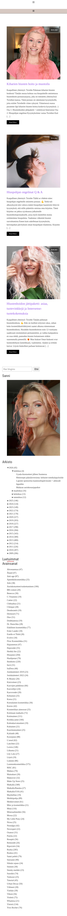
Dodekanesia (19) (14, 620)
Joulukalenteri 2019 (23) (17, 672)
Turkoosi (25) (13, 877)
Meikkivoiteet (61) (15, 801)
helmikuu (20, 494)
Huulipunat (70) (14, 658)
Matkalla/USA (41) (15, 791)
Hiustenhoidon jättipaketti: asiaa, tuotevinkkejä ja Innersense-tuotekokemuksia (27, 308)
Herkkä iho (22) (14, 651)
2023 (13, 507)
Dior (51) (11, 617)
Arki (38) (11, 583)
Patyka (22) (12, 836)
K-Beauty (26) (13, 679)
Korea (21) (11, 699)
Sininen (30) (12, 866)
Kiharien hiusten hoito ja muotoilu (28, 84)
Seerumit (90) (13, 860)
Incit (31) (11, 665)
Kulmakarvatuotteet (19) (17, 723)
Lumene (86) (12, 761)
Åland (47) (11, 573)
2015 (13, 533)
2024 (13, 504)
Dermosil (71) (13, 614)
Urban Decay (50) (15, 883)
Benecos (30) (12, 593)
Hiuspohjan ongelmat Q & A (25, 192)
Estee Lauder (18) (14, 631)
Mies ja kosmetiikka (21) (18, 805)
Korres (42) (12, 706)
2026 (13, 468)
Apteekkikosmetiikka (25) (18, 579)
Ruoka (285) (12, 849)
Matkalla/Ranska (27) (16, 788)
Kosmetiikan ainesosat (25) (18, 709)
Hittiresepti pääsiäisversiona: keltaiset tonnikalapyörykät (39, 477)
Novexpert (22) (13, 829)
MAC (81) (11, 767)
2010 (13, 550)
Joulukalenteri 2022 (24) (17, 675)
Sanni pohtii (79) (14, 856)
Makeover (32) (13, 778)
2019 (13, 520)
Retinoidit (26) (13, 843)
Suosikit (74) (12, 873)
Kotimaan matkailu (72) (17, 713)
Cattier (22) (12, 600)
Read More (13, 122)
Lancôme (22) (13, 743)
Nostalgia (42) (13, 825)
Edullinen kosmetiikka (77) (18, 627)
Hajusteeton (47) (14, 644)
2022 (13, 510)
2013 (13, 540)
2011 (13, 547)
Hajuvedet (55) (13, 648)
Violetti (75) (12, 897)
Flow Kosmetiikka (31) (17, 641)
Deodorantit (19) (14, 610)
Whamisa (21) (13, 901)
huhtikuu (19, 471)
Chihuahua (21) (13, 603)
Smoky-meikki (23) (15, 870)
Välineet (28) (12, 887)
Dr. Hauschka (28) (15, 624)
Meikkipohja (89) (14, 798)
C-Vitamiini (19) (14, 597)
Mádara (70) (12, 771)
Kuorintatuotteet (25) (16, 730)
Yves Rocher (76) (14, 907)
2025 (13, 500)
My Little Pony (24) (15, 819)
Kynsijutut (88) (13, 737)
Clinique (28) (12, 607)
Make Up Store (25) (15, 781)
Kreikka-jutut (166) (15, 719)
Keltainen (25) (13, 696)
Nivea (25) (11, 822)
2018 (13, 524)
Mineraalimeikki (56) (16, 812)
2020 (13, 517)
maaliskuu (20, 491)
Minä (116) (12, 808)
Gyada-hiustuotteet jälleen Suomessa (31, 474)
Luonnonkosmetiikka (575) (18, 764)
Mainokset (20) (13, 774)
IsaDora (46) (12, 668)
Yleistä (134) (12, 904)
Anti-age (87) (13, 576)
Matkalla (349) (13, 784)
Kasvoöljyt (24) (14, 689)
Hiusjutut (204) (13, 655)
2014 (13, 537)
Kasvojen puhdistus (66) (17, 685)
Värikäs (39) (12, 890)
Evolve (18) (12, 637)
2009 (13, 553)
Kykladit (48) (13, 733)
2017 (13, 527)
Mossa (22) (12, 815)
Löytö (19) (11, 757)
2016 (13, 530)
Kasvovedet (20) (14, 692)
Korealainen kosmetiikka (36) (20, 702)
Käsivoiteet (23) (14, 682)
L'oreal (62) (12, 740)
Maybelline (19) (14, 795)
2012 (13, 543)
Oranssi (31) (12, 832)
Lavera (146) (12, 747)
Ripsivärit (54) (13, 846)
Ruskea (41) (12, 853)
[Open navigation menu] (33, 11)
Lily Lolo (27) (13, 754)
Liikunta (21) (12, 750)
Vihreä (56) (12, 894)
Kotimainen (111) (14, 716)
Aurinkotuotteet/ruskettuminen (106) (23, 586)
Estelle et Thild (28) (15, 634)
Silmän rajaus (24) (15, 863)
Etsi (36, 369)
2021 (13, 514)
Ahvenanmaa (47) (14, 569)
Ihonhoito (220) (14, 661)
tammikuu (20, 497)
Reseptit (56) (12, 839)
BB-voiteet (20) (14, 590)
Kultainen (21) (13, 726)
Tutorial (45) (12, 880)
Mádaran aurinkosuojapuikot (28, 487)
